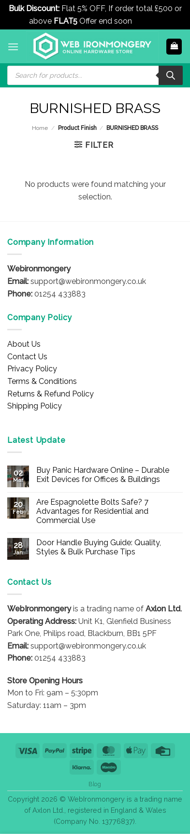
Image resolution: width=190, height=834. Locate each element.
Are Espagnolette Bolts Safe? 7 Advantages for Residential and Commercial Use (92, 511)
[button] (13, 46)
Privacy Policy (32, 368)
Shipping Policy (34, 405)
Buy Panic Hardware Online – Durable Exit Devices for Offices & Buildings (102, 475)
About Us (24, 344)
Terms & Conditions (42, 381)
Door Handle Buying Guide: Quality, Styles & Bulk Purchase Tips (98, 547)
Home (40, 128)
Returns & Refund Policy (50, 393)
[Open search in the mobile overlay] (95, 75)
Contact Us (27, 356)
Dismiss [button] (147, 21)
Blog (94, 784)
